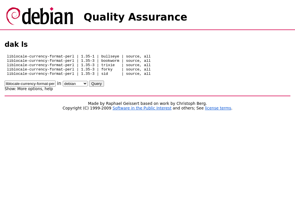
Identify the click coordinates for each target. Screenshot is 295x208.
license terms (218, 112)
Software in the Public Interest (142, 112)
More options (29, 93)
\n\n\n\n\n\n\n (75, 88)
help (49, 93)
